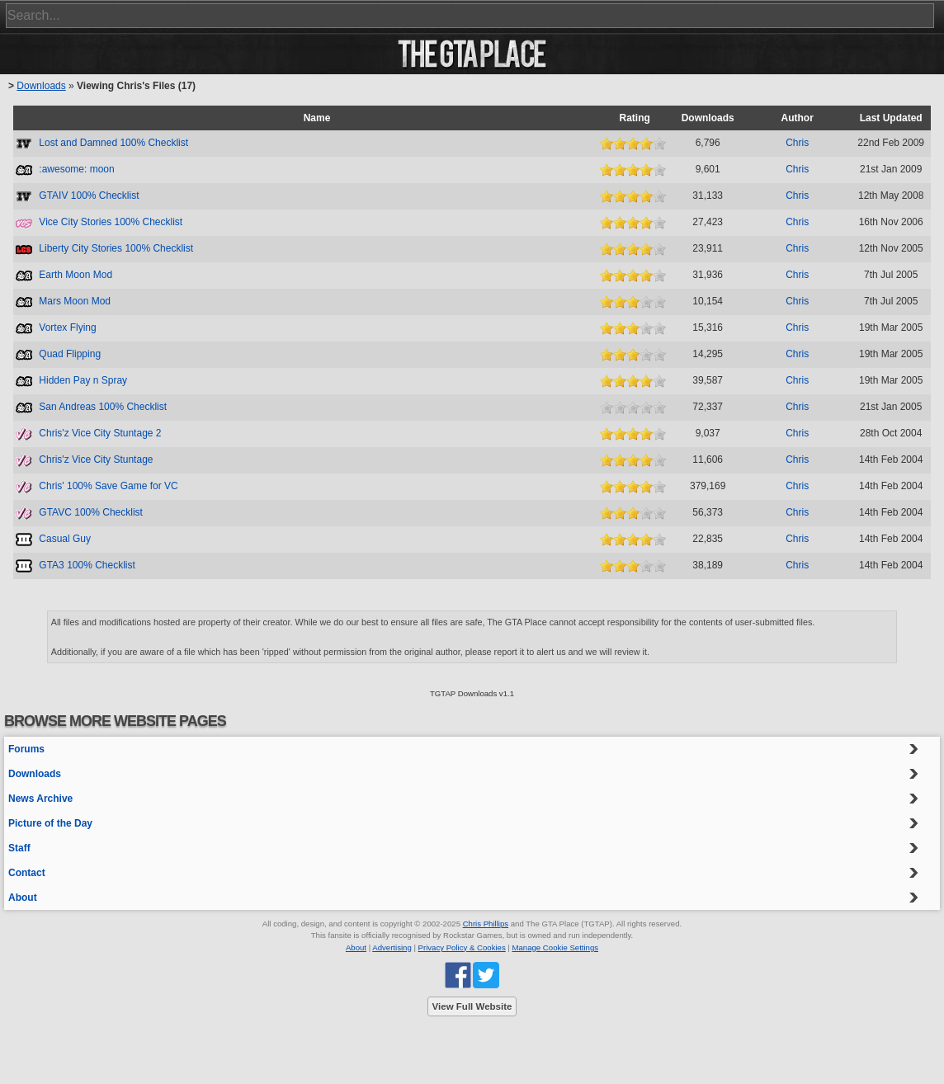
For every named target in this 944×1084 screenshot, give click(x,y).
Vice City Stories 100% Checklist (110, 222)
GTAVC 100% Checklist (91, 512)
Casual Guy (65, 538)
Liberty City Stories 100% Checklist (116, 248)
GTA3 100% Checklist (87, 565)
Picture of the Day (50, 823)
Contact (26, 873)
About (22, 897)
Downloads (41, 86)
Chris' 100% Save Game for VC (108, 486)
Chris (797, 142)
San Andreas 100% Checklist (103, 406)
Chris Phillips (485, 923)
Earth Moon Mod (75, 274)
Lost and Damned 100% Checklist (113, 142)
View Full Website (472, 1006)
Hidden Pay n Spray (83, 380)
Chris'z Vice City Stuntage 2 (100, 433)
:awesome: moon (76, 169)
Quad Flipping (70, 354)
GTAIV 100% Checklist (89, 195)
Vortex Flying (67, 327)
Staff (19, 848)
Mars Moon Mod (75, 301)
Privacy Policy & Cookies (462, 947)
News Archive (40, 798)
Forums (26, 749)
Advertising (391, 947)
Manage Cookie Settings (555, 947)
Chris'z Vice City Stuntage (96, 459)
